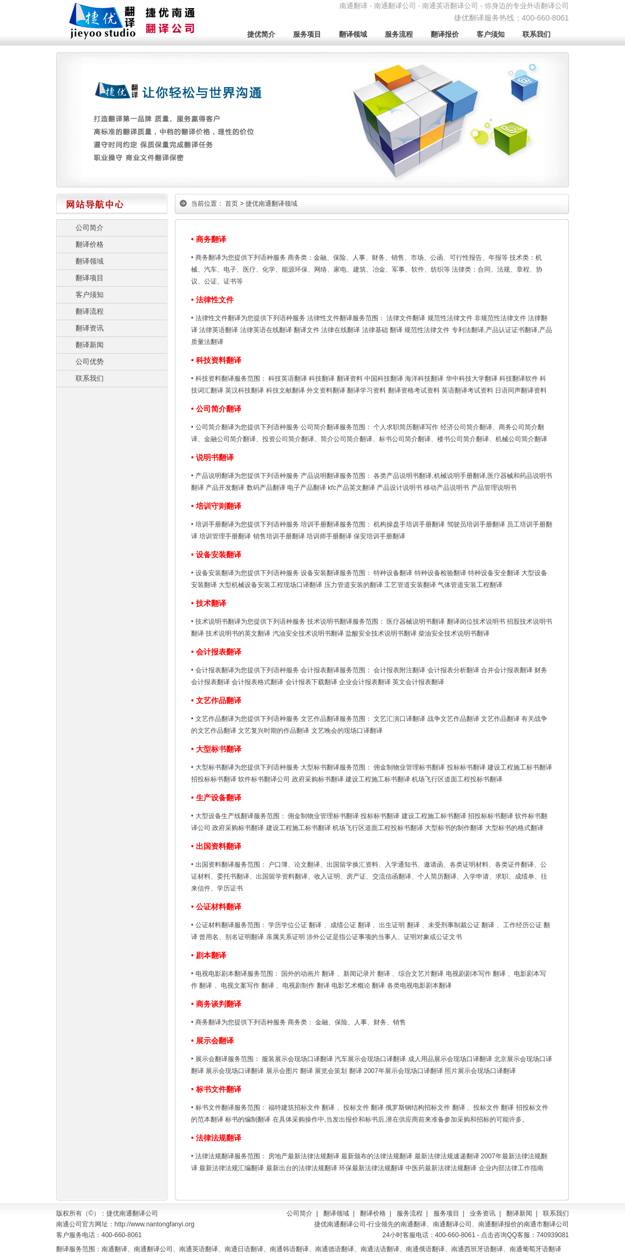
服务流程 (399, 34)
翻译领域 (353, 34)
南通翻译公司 (452, 1224)
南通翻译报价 (497, 1224)
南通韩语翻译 (289, 1249)
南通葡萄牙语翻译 (535, 1249)
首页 (231, 203)
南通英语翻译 (198, 1249)
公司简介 (90, 228)
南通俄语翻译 (425, 1249)
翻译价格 (90, 244)
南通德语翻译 (334, 1249)
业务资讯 (482, 1213)
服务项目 (307, 34)
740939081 (552, 1235)
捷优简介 (261, 34)
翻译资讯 (90, 328)
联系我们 (536, 34)
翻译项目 (90, 278)
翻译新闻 (90, 345)
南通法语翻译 (380, 1249)
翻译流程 (90, 311)
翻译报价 (445, 34)
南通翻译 (413, 1224)
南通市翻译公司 (546, 1224)
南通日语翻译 (244, 1249)
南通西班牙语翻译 (477, 1249)
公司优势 (90, 361)
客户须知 (491, 34)
